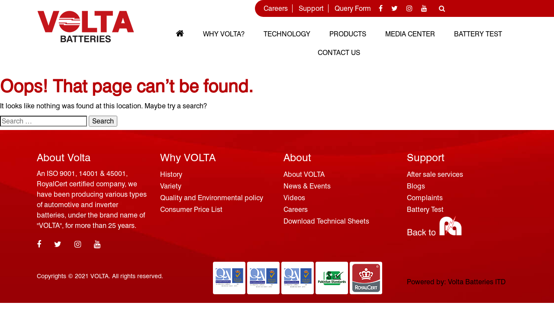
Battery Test (478, 34)
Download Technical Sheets (326, 221)
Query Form (353, 8)
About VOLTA (304, 174)
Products (347, 34)
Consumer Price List (191, 209)
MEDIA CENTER (410, 34)
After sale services (435, 174)
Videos (294, 198)
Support (311, 8)
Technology (287, 34)
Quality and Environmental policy (211, 198)
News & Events (307, 186)
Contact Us (339, 53)
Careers (276, 8)
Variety (170, 186)
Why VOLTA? (224, 34)
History (171, 174)
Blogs (416, 186)
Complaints (425, 198)
